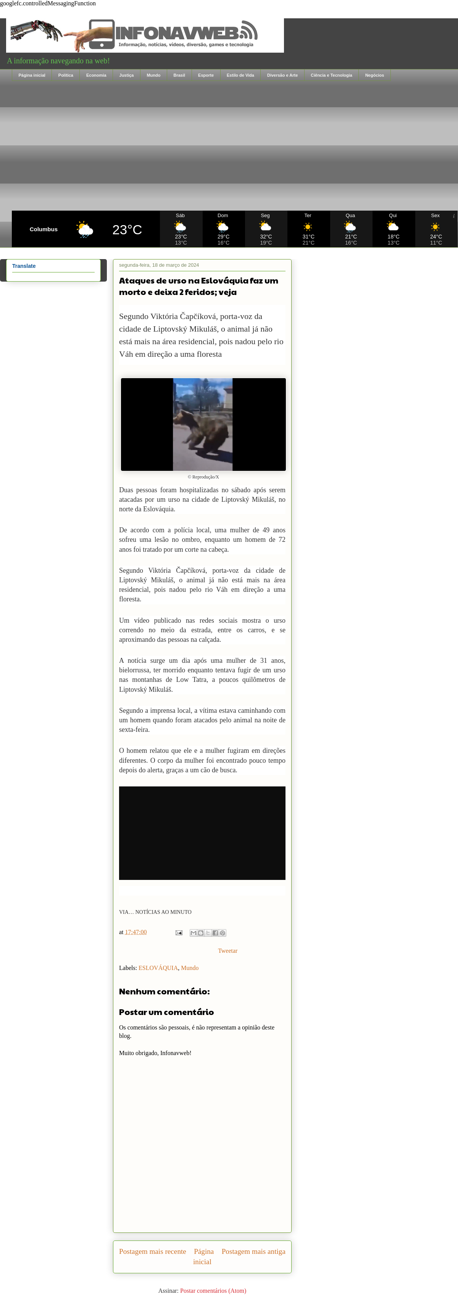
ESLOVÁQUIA (158, 968)
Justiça (126, 75)
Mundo (153, 75)
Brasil (179, 75)
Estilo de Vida (240, 75)
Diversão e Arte (282, 75)
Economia (96, 75)
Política (65, 75)
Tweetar (227, 950)
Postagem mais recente (152, 1251)
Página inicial (32, 75)
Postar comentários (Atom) (213, 1290)
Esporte (206, 75)
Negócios (374, 75)
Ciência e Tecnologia (331, 75)
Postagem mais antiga (253, 1251)
